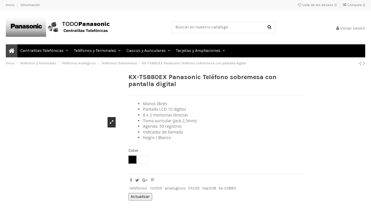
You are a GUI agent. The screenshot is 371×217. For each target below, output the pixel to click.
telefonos (138, 188)
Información (30, 5)
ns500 (156, 188)
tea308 (209, 188)
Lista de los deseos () (318, 5)
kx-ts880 (227, 188)
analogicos (175, 188)
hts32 (194, 188)
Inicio (10, 5)
